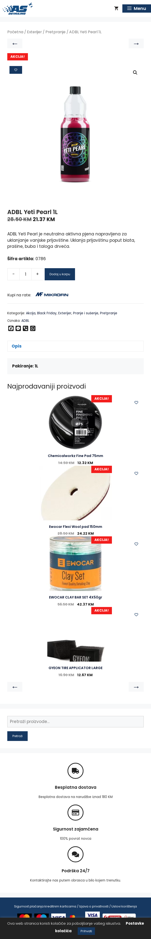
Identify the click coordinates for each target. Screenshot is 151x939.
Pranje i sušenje (85, 313)
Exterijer (34, 31)
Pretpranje (55, 31)
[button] (135, 72)
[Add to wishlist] (15, 70)
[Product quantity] (25, 274)
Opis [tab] (17, 346)
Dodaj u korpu (60, 274)
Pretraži (17, 736)
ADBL (25, 320)
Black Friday (47, 313)
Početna (15, 31)
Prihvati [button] (86, 931)
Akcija (30, 313)
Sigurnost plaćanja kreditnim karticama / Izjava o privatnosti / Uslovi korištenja (75, 906)
